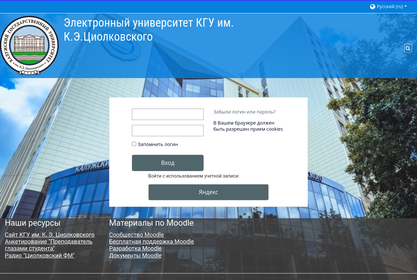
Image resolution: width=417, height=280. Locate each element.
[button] (390, 6)
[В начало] (29, 45)
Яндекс (208, 192)
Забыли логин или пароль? (244, 112)
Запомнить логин (158, 144)
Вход (168, 163)
